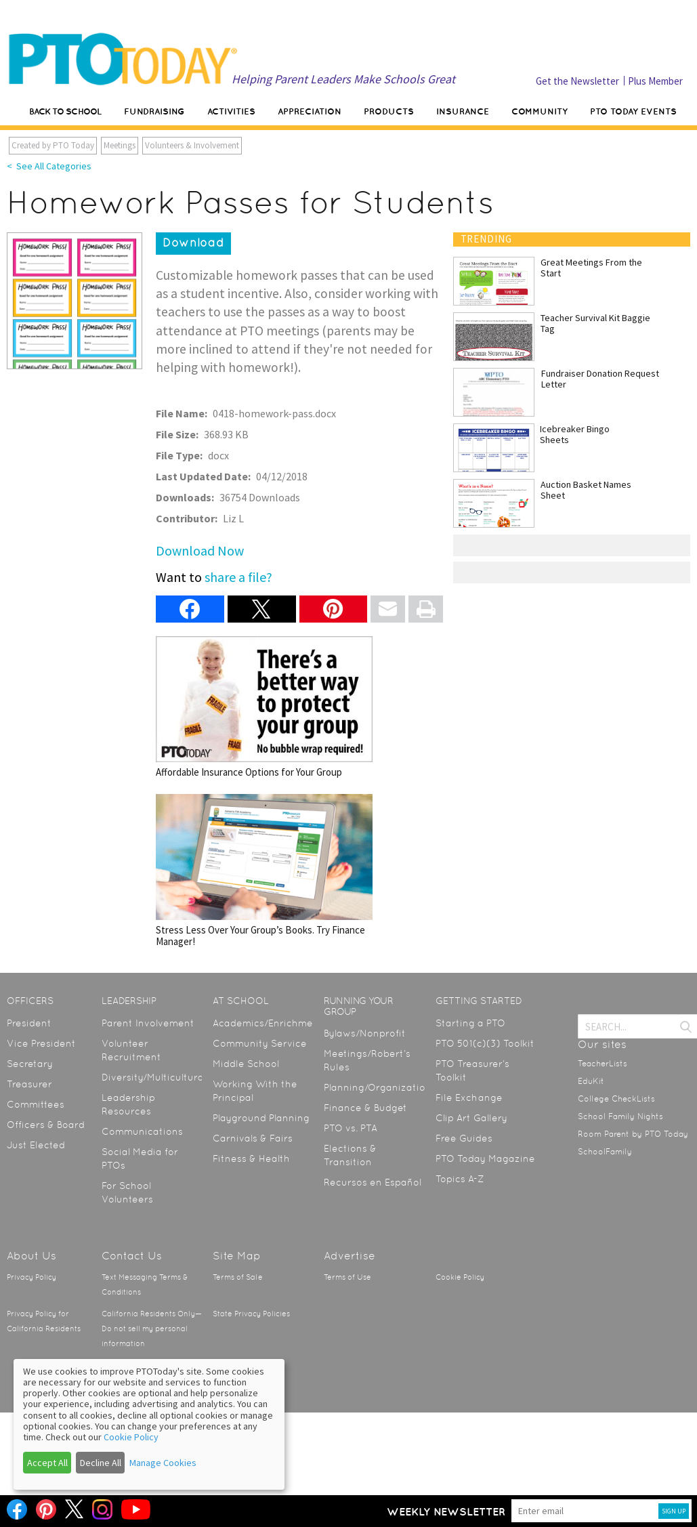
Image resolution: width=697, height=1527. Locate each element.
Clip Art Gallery (471, 1117)
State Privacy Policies (251, 1314)
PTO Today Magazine (485, 1158)
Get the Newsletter (577, 81)
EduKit (591, 1081)
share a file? (238, 576)
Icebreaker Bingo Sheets (575, 434)
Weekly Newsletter (446, 1511)
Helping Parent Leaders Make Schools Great (343, 79)
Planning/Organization (377, 1087)
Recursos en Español (372, 1182)
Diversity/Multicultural (154, 1077)
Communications (142, 1131)
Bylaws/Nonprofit (365, 1033)
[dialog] (149, 1424)
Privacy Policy (31, 1277)
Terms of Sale (238, 1277)
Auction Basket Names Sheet (586, 489)
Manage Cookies (162, 1462)
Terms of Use (347, 1277)
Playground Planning (261, 1117)
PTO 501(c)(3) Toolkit (485, 1043)
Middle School (246, 1063)
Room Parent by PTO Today (633, 1134)
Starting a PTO (470, 1023)
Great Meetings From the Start (591, 267)
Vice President (41, 1043)
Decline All (100, 1463)
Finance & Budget (365, 1107)
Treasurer (29, 1084)
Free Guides (464, 1138)
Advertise (349, 1255)
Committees (35, 1104)
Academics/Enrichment (268, 1023)
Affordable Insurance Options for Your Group (264, 707)
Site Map (237, 1255)
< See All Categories (49, 166)
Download (193, 242)
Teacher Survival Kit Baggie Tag (595, 323)
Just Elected (36, 1144)
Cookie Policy (460, 1277)
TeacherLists (602, 1063)
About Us (31, 1255)
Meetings (119, 145)
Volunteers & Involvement (192, 145)
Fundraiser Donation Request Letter (600, 378)
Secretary (30, 1063)
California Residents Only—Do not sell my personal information (152, 1329)
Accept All (47, 1463)
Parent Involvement (148, 1023)
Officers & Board (46, 1124)
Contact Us (132, 1255)
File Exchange (469, 1097)
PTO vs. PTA (350, 1128)
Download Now (200, 550)
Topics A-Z (460, 1178)
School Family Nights (620, 1116)
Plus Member (655, 81)
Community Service (260, 1043)
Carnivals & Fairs (253, 1138)
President (29, 1023)
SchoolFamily (605, 1151)
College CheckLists (616, 1099)
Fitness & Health (251, 1158)
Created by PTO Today (53, 145)
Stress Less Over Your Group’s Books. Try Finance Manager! (264, 871)
